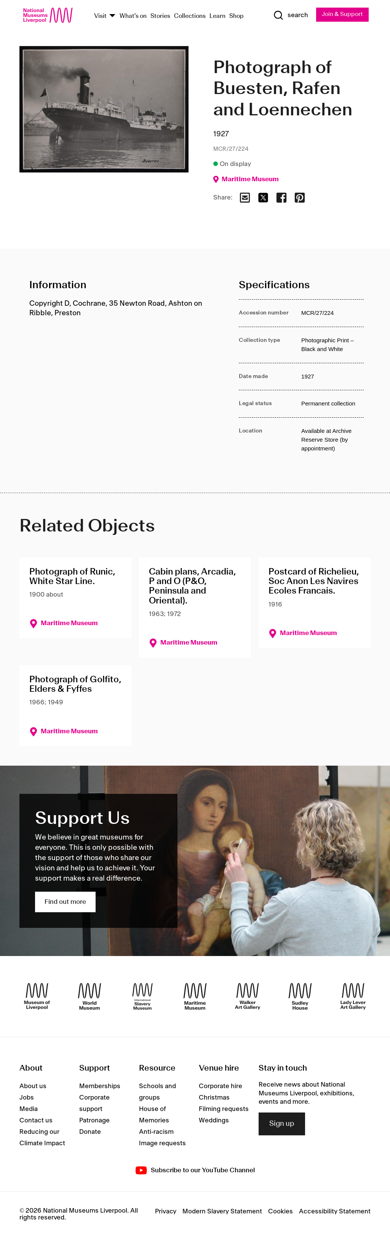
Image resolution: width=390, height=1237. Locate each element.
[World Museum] (89, 996)
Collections (190, 16)
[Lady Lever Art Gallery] (353, 996)
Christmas (214, 1098)
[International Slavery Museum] (142, 996)
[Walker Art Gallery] (247, 996)
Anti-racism (156, 1132)
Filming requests (224, 1109)
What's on (133, 16)
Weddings (214, 1120)
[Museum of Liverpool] (36, 996)
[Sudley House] (300, 996)
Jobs (26, 1098)
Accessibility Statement (335, 1211)
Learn (217, 16)
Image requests (162, 1143)
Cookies (280, 1211)
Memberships (99, 1086)
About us (32, 1086)
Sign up (281, 1124)
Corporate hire (220, 1086)
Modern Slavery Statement (222, 1211)
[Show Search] (289, 15)
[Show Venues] (112, 16)
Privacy (165, 1211)
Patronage (94, 1120)
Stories (160, 16)
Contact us (36, 1120)
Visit (100, 16)
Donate (90, 1132)
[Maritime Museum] (195, 996)
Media (28, 1109)
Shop (236, 16)
